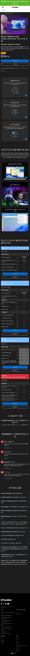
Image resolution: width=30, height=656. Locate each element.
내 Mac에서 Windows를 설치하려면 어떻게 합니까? (15, 502)
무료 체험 (15, 64)
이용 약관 (18, 642)
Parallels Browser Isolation (6, 633)
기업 (17, 612)
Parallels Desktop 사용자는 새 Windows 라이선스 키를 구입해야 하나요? (15, 555)
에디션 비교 (3, 71)
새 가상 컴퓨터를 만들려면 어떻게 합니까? (15, 535)
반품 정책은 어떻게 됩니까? (15, 539)
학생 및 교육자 (18, 614)
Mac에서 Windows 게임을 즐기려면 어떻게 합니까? (15, 511)
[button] (15, 653)
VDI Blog (2, 640)
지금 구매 (15, 60)
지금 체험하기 (15, 277)
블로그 (2, 638)
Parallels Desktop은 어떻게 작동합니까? (15, 493)
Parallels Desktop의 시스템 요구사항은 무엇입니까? (15, 517)
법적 (17, 644)
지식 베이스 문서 (18, 424)
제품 (2, 13)
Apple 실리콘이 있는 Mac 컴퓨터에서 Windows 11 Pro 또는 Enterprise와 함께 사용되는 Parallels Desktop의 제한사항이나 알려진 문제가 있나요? (15, 562)
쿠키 (17, 640)
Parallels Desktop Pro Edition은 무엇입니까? (15, 531)
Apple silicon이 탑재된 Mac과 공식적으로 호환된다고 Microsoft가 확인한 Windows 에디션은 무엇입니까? (15, 548)
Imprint (17, 650)
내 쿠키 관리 (18, 649)
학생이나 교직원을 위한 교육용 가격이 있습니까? (15, 527)
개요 (3, 11)
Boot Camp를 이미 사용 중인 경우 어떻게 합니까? (15, 506)
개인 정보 (18, 638)
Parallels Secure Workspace (6, 615)
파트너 (2, 642)
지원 (2, 644)
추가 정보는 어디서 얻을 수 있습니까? (15, 543)
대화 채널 (15, 403)
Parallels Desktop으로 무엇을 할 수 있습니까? (15, 497)
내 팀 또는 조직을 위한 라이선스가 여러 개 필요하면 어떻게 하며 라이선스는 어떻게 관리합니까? (15, 523)
